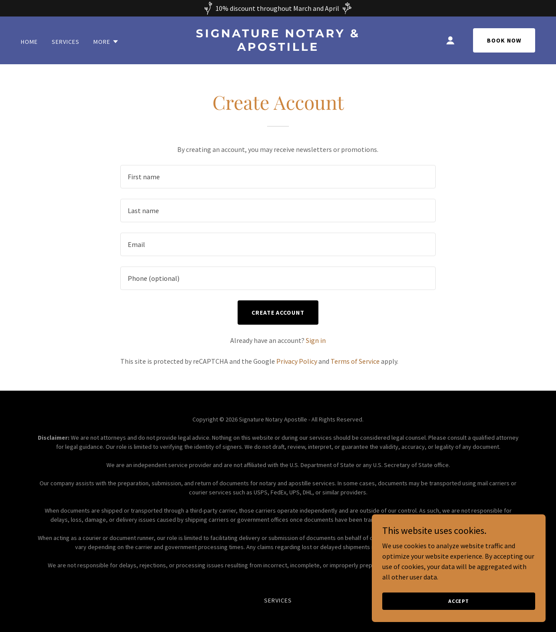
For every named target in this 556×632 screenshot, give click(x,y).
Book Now (504, 40)
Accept (458, 601)
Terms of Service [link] (355, 361)
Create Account (278, 312)
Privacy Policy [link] (296, 361)
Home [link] (29, 42)
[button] (106, 41)
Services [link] (65, 42)
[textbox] (277, 176)
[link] (278, 48)
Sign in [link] (316, 340)
